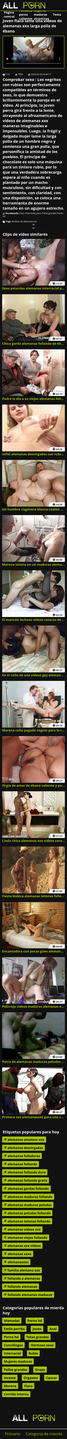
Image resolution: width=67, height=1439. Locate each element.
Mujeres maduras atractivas (41, 14)
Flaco (22, 213)
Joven (38, 213)
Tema (57, 14)
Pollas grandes (49, 213)
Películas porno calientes (26, 14)
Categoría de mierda (44, 1433)
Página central (9, 14)
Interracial (30, 213)
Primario (12, 1433)
